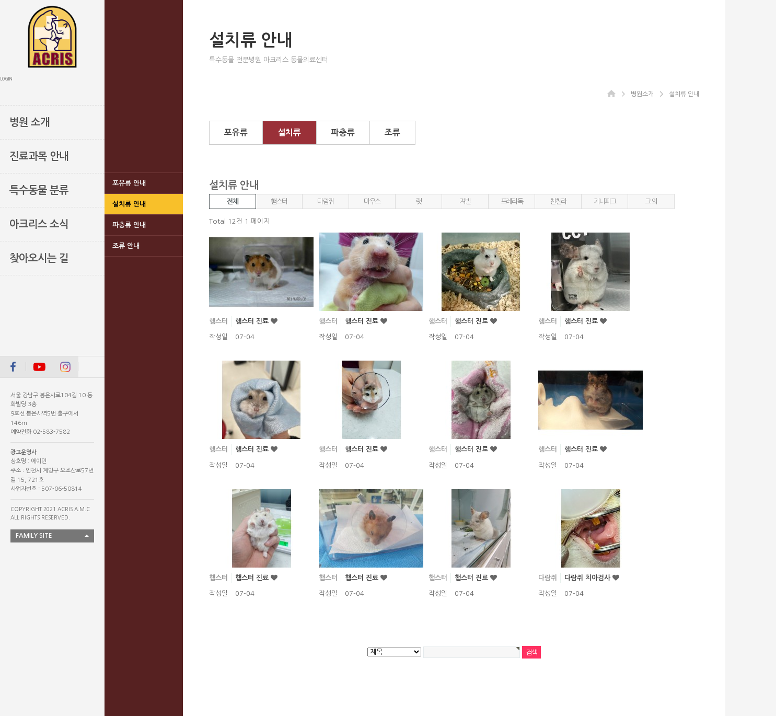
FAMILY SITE (34, 536)
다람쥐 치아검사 (588, 577)
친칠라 (558, 201)
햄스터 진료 (253, 321)
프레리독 (512, 201)
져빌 (464, 201)
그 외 (651, 201)
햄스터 (279, 201)
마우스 (372, 201)
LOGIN (6, 79)
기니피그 (605, 201)
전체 (232, 201)
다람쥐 (325, 201)
